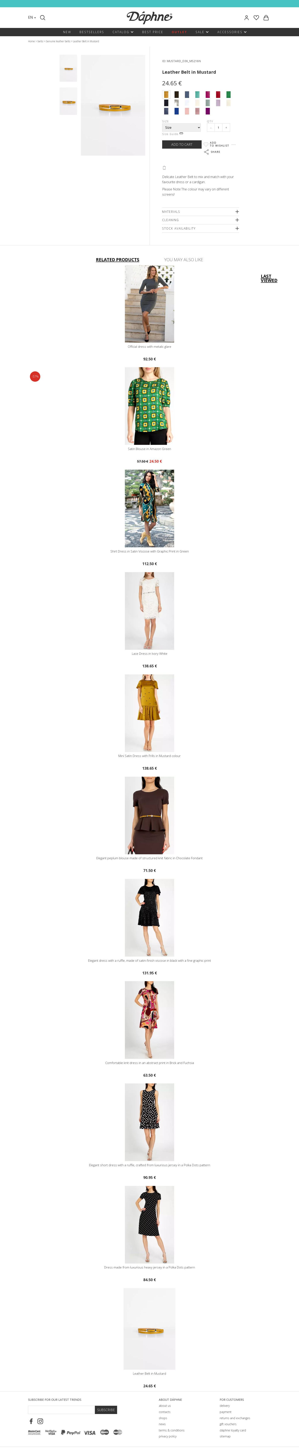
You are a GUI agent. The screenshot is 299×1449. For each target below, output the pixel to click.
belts (40, 41)
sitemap (225, 1436)
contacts (164, 1412)
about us (165, 1406)
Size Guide (172, 134)
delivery (225, 1406)
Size (165, 121)
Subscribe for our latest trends (54, 1400)
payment (226, 1412)
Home (31, 41)
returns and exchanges (235, 1418)
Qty (210, 121)
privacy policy (167, 1436)
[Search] (43, 17)
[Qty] (218, 127)
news (162, 1424)
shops (163, 1418)
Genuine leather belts (58, 41)
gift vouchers (228, 1424)
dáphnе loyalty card (233, 1430)
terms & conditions (172, 1430)
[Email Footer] (61, 1410)
